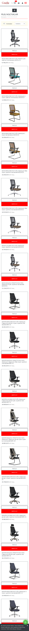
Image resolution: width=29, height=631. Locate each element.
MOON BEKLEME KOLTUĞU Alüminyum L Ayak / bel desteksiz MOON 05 (13, 134)
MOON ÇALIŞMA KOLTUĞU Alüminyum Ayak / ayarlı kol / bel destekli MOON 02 (13, 246)
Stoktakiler (9, 24)
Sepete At (14, 54)
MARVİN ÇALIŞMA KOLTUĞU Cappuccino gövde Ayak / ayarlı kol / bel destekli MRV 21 (14, 516)
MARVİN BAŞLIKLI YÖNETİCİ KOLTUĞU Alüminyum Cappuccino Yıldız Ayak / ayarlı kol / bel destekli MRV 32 (14, 362)
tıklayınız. (19, 629)
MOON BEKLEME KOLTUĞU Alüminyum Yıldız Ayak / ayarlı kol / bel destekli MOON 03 (14, 208)
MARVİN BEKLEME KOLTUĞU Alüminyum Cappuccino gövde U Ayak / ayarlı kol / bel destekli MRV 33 (13, 323)
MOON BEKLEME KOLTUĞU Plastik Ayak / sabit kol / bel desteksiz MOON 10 (14, 59)
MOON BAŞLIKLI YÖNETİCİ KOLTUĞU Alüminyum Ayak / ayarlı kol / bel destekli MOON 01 (13, 284)
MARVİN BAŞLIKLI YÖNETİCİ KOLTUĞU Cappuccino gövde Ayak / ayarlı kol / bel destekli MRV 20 (13, 554)
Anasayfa (3, 17)
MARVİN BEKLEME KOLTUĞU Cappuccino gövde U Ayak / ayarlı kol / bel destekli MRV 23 (14, 478)
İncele (14, 50)
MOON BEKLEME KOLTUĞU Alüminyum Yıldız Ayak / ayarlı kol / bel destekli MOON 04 (14, 171)
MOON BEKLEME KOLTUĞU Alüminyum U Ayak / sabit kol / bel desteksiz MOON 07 (13, 96)
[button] (14, 2)
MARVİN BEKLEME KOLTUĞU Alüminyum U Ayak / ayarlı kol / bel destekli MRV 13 (14, 592)
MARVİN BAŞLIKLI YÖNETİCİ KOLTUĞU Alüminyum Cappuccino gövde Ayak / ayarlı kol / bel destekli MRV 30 (14, 439)
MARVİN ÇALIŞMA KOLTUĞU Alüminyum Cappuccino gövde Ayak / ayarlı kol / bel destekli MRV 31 (13, 400)
